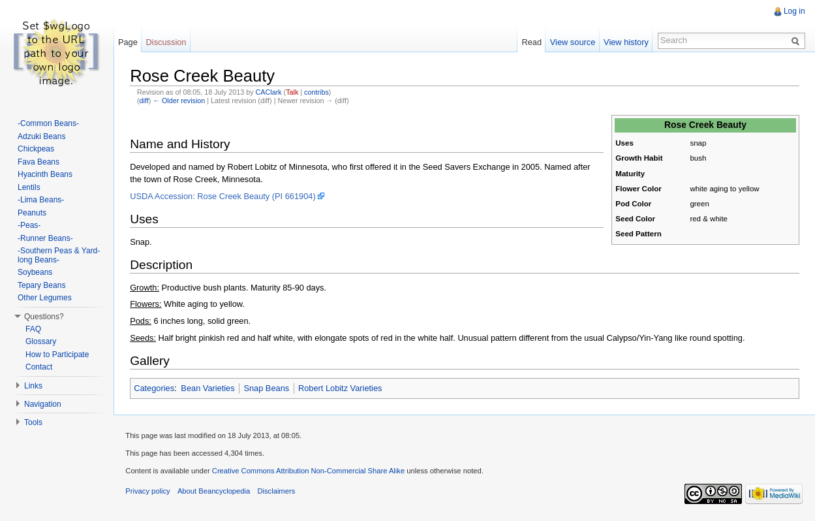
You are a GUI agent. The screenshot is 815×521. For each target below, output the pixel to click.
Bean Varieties (209, 387)
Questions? (44, 316)
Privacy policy (150, 491)
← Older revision (180, 100)
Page (129, 42)
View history (625, 42)
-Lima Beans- (41, 199)
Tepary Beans (41, 285)
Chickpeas (36, 148)
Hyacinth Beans (45, 174)
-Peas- (29, 225)
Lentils (29, 187)
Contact (38, 366)
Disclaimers (279, 491)
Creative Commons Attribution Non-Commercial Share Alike (310, 471)
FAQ (33, 329)
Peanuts (32, 212)
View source (571, 42)
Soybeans (35, 272)
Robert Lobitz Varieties (342, 387)
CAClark (269, 91)
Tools (33, 422)
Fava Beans (38, 161)
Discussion (167, 42)
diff (144, 100)
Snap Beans (267, 387)
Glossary (40, 341)
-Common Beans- (48, 123)
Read (531, 42)
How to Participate (57, 354)
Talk (293, 91)
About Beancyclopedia (216, 491)
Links (33, 385)
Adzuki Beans (41, 136)
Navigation (42, 404)
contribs (317, 91)
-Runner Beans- (45, 238)
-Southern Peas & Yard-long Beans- (59, 255)
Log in (794, 11)
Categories (155, 387)
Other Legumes (45, 297)
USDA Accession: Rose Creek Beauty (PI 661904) (224, 195)
